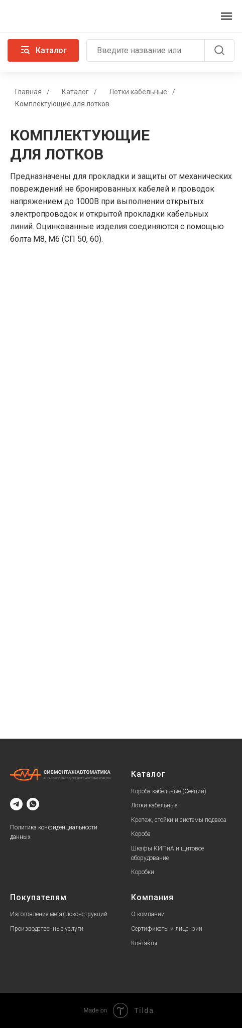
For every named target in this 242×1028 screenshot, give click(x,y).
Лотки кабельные (138, 92)
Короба (141, 833)
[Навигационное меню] (226, 16)
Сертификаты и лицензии (166, 928)
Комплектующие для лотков (62, 104)
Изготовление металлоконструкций (58, 914)
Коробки (142, 872)
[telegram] (16, 804)
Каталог (75, 92)
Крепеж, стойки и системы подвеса (178, 819)
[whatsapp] (33, 804)
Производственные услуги (46, 928)
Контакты (144, 943)
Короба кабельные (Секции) (168, 791)
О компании (148, 914)
